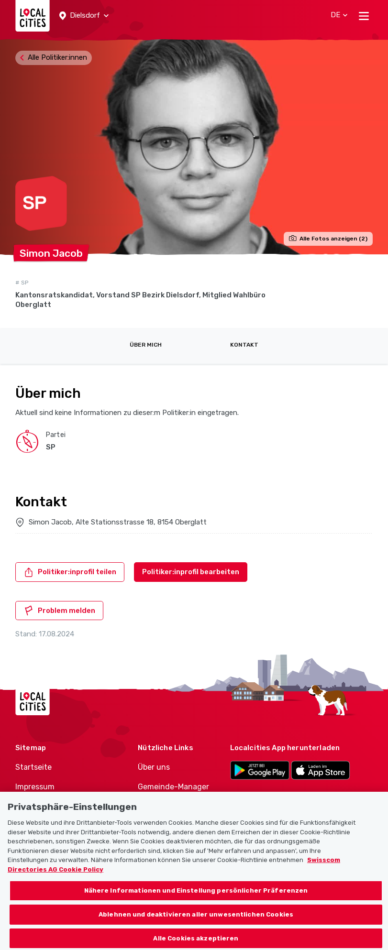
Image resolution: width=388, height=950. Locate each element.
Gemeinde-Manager (173, 786)
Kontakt (244, 344)
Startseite (33, 767)
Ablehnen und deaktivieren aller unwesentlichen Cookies (196, 924)
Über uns (154, 767)
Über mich (146, 344)
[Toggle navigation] (364, 15)
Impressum (35, 786)
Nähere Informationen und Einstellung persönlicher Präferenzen (196, 901)
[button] (84, 16)
